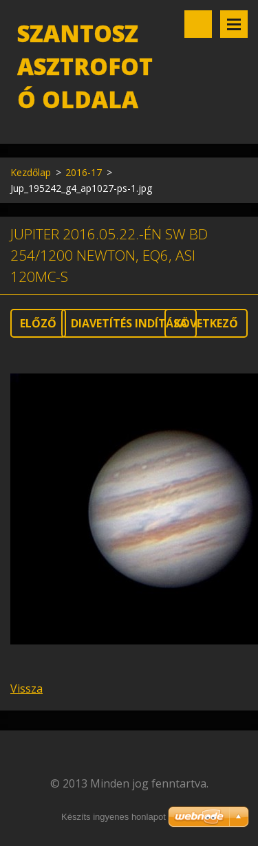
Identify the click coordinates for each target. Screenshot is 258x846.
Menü (234, 24)
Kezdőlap (30, 172)
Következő (206, 323)
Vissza (26, 688)
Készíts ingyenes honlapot (113, 817)
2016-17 (83, 172)
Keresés (198, 24)
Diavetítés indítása (129, 323)
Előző (38, 323)
